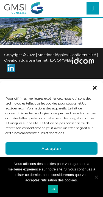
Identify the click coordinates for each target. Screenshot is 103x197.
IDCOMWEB (61, 60)
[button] (95, 88)
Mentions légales (53, 55)
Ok (53, 189)
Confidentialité (82, 55)
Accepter (51, 148)
